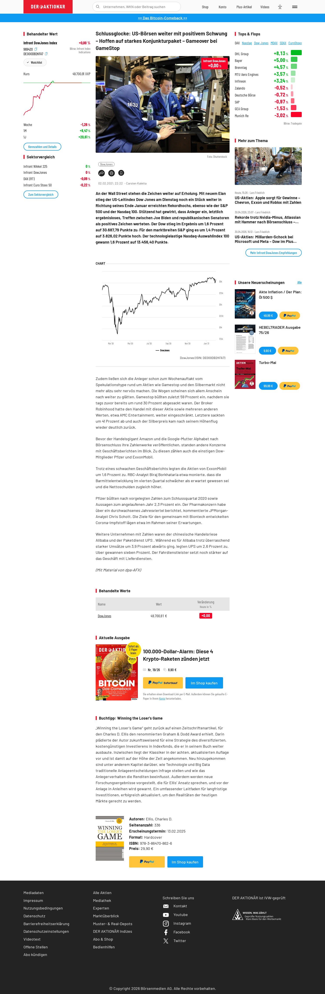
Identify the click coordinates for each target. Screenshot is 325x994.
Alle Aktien (102, 892)
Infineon (240, 81)
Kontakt (175, 905)
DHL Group (242, 53)
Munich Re (241, 115)
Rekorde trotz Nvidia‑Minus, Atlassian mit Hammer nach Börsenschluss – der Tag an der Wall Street (268, 219)
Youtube (175, 914)
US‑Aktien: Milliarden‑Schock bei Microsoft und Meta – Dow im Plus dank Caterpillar (264, 239)
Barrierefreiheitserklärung (46, 923)
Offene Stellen (35, 946)
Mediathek (102, 900)
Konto (162, 698)
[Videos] (265, 6)
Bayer (238, 60)
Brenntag (241, 67)
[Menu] (294, 6)
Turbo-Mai (267, 362)
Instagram (177, 923)
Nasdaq (247, 42)
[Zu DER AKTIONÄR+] (244, 6)
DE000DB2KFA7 (35, 53)
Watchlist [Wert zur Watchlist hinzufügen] (36, 62)
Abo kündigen (35, 954)
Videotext (32, 939)
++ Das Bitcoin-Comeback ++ (162, 17)
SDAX (283, 42)
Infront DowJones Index (40, 43)
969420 (30, 49)
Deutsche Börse (245, 95)
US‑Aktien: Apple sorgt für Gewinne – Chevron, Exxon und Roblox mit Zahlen (268, 200)
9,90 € (267, 350)
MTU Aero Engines (246, 74)
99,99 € (268, 386)
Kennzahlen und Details (42, 146)
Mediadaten (33, 892)
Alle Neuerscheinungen (294, 282)
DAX (237, 42)
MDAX (274, 42)
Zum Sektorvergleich (40, 194)
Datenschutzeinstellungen (46, 931)
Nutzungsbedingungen (43, 908)
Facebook (176, 931)
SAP (237, 102)
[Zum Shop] (205, 6)
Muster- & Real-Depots (112, 923)
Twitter (174, 940)
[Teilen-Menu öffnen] (101, 173)
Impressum (33, 900)
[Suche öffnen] (97, 7)
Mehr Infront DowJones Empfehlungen (273, 253)
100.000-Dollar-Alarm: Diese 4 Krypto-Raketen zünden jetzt (178, 655)
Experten (101, 908)
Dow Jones (261, 42)
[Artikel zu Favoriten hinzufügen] (121, 173)
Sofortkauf (162, 683)
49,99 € (268, 315)
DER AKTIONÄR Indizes (112, 931)
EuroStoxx (295, 42)
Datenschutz (34, 915)
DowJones (106, 164)
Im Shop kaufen (204, 682)
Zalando (240, 88)
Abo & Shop (103, 939)
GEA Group (241, 108)
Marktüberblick (106, 915)
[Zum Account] (222, 6)
